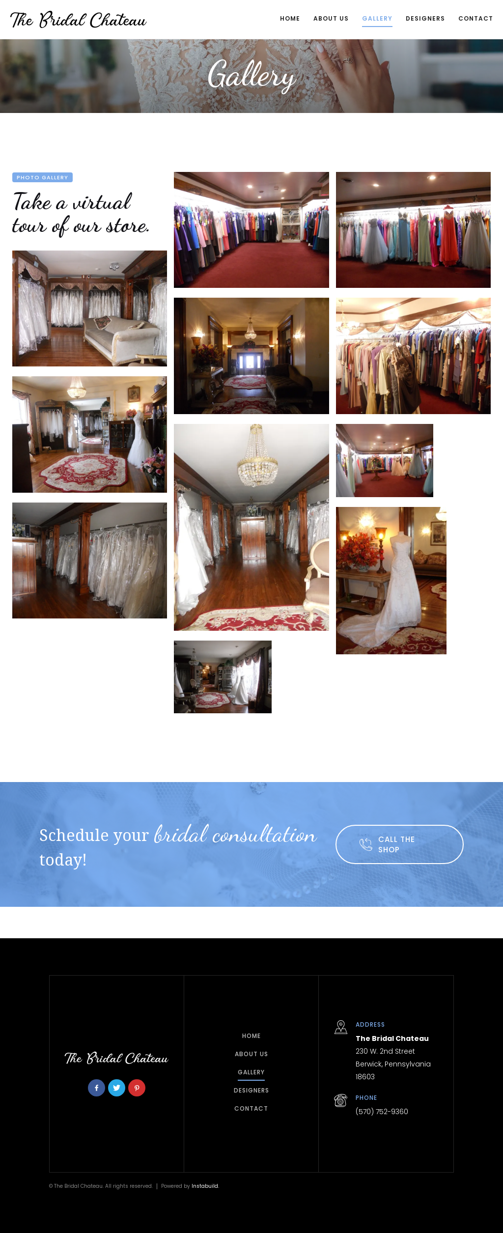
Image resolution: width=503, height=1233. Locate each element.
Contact (251, 1108)
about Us (251, 1054)
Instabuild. (205, 1186)
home (251, 1036)
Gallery (377, 18)
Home (290, 18)
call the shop (396, 844)
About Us (331, 18)
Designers (425, 18)
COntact (475, 18)
